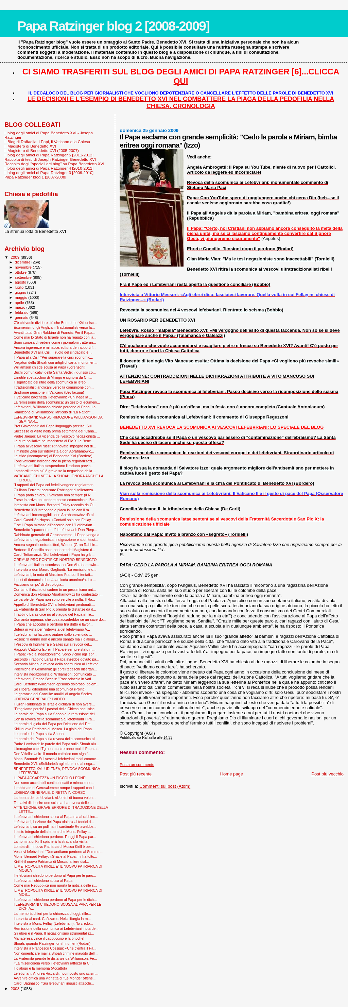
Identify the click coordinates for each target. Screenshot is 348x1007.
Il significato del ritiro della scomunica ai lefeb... (51, 382)
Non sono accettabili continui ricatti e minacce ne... (54, 783)
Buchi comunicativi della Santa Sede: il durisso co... (55, 372)
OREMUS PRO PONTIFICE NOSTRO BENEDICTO (55, 560)
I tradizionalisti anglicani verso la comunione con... (53, 387)
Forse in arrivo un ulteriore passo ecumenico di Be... (55, 500)
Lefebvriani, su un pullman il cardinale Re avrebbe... (55, 826)
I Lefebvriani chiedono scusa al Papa (43, 880)
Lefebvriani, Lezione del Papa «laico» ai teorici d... (54, 822)
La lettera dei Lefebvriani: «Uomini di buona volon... (54, 798)
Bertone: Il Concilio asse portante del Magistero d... (54, 550)
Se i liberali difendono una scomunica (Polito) (50, 689)
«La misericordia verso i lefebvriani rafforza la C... (53, 963)
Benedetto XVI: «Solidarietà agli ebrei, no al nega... (54, 764)
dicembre (23, 262)
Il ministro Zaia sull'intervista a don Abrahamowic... (54, 451)
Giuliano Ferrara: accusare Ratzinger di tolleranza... (55, 490)
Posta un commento (137, 765)
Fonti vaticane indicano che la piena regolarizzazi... (54, 461)
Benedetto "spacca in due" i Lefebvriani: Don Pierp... (55, 530)
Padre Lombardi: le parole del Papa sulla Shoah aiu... (56, 744)
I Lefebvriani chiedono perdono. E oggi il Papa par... (55, 837)
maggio (22, 297)
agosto (21, 282)
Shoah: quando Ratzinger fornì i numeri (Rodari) (52, 943)
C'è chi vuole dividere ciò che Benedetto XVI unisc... (55, 323)
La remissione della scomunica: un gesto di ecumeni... (57, 402)
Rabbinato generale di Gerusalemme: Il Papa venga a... (58, 535)
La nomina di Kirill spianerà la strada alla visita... (52, 841)
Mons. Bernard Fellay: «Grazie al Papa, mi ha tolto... (55, 856)
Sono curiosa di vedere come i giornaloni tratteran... (55, 342)
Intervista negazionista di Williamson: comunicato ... (55, 674)
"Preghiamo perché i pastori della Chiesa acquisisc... (56, 709)
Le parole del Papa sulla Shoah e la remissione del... (56, 714)
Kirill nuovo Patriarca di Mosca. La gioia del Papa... (54, 729)
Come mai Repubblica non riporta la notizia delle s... (55, 885)
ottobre (21, 272)
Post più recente (136, 773)
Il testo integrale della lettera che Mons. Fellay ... (52, 832)
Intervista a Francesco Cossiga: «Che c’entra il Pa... (55, 948)
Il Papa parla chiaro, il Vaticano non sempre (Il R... (53, 495)
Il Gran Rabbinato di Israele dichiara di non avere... (54, 704)
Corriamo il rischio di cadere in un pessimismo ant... (55, 589)
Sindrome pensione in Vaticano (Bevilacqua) (49, 392)
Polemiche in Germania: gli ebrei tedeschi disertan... (55, 669)
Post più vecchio (327, 773)
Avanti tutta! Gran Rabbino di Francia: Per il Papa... (54, 332)
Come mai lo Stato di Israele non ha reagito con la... (55, 337)
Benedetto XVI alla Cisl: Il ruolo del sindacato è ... (53, 352)
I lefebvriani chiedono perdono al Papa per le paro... (55, 875)
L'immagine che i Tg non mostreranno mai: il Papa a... (57, 749)
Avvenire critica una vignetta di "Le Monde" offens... (54, 978)
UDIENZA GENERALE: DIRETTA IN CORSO (49, 792)
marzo (21, 307)
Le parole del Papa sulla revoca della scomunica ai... (56, 739)
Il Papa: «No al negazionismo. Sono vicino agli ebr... (55, 654)
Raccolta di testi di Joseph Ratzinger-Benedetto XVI (50, 159)
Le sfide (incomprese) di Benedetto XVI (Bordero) (53, 456)
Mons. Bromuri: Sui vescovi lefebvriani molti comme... (56, 759)
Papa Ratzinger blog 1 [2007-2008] (35, 177)
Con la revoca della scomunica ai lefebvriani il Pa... (54, 719)
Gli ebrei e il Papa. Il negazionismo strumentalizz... (54, 933)
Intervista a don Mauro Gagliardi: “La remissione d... (55, 569)
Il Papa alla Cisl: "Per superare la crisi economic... (53, 357)
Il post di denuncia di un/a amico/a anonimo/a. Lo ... (55, 580)
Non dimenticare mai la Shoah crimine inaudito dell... (56, 953)
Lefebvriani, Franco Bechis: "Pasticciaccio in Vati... (54, 679)
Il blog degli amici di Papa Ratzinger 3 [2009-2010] (48, 172)
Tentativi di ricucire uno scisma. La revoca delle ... (53, 803)
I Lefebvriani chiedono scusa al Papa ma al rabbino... (56, 817)
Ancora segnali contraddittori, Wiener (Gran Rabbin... (56, 545)
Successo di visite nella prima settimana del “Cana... (55, 431)
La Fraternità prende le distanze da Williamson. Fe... (55, 958)
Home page (231, 773)
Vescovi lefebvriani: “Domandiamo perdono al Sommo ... (58, 852)
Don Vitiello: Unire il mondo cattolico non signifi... (52, 754)
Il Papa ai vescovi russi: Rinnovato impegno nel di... (55, 446)
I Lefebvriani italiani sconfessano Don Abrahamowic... (56, 565)
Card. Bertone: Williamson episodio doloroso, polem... (56, 684)
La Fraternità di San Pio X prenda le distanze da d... (55, 609)
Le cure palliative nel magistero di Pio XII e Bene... (54, 441)
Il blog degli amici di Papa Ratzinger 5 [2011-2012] (48, 155)
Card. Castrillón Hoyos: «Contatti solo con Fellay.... (54, 520)
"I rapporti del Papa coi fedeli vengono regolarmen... (55, 485)
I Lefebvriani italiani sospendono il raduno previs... (53, 466)
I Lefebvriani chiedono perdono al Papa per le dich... (55, 900)
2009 (15, 257)
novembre (24, 267)
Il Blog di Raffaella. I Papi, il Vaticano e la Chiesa (47, 141)
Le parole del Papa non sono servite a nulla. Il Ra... (54, 599)
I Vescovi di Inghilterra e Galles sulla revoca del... (53, 644)
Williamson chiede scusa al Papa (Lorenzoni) (49, 367)
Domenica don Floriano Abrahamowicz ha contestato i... (58, 594)
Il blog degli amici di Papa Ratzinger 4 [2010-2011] (48, 168)
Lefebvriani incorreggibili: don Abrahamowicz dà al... (55, 515)
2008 (15, 988)
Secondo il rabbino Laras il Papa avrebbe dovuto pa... (56, 659)
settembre (24, 277)
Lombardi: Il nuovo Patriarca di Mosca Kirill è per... (54, 846)
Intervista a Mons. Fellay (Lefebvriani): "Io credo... (53, 923)
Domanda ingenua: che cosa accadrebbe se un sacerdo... (60, 619)
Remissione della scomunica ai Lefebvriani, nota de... (56, 928)
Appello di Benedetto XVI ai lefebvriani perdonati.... (54, 604)
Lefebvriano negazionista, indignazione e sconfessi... (56, 539)
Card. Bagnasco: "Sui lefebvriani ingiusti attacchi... (54, 983)
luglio (20, 287)
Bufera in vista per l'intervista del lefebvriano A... (52, 629)
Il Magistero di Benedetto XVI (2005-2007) (41, 150)
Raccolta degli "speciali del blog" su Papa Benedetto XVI (54, 163)
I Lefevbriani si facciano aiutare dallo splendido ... (53, 634)
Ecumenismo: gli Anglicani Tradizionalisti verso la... (54, 327)
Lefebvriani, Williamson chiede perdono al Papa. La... (56, 407)
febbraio (22, 312)
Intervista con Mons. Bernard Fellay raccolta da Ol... (55, 505)
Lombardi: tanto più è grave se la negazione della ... (55, 471)
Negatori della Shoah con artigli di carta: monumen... (55, 362)
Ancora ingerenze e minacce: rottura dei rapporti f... (54, 347)
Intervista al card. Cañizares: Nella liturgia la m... (52, 919)
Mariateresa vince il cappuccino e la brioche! (49, 938)
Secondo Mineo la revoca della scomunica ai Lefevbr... (57, 664)
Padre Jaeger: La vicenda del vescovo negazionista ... (57, 436)
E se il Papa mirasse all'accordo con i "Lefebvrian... (54, 525)
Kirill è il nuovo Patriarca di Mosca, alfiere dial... (51, 861)
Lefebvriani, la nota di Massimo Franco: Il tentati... (53, 575)
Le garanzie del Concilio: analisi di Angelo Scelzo (53, 694)
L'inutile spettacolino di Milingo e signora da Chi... (53, 377)
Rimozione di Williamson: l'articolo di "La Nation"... (53, 412)
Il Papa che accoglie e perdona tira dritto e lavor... (53, 624)
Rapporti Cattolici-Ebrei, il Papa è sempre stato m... (54, 649)
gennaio (22, 317)
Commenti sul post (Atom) (164, 786)
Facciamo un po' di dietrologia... (39, 584)
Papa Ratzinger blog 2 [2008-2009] (113, 26)
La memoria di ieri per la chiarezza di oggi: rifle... (52, 913)
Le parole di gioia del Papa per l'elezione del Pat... (53, 724)
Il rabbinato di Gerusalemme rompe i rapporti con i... (55, 788)
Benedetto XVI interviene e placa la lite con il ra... (53, 510)
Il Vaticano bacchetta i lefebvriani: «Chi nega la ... (53, 397)
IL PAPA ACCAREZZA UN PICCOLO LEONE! (50, 778)
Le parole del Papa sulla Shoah (39, 734)
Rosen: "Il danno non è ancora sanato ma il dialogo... (56, 639)
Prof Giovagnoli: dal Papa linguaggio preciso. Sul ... (54, 426)
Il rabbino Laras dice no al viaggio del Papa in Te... (54, 614)
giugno (21, 292)
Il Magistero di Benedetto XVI (30, 146)
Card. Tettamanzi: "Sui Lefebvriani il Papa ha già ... (54, 554)
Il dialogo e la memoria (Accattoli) (40, 968)
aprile (20, 303)
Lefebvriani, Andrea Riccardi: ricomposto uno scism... (56, 973)
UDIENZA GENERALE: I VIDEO (39, 699)
